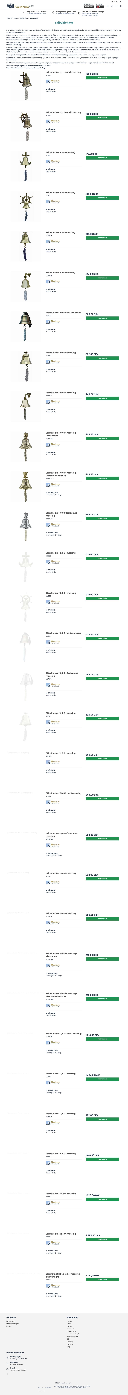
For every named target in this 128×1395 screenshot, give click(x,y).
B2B (68, 1339)
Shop (69, 1324)
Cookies (70, 1342)
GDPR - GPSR (71, 1331)
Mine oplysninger (12, 1324)
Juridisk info (71, 1329)
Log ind (8, 1326)
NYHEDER (70, 1344)
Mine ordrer (10, 1321)
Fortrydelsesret (72, 1336)
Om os (69, 1326)
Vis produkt (102, 78)
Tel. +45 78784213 (16, 1365)
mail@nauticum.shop (18, 1370)
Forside (69, 1321)
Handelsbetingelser (74, 1334)
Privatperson (89, 7)
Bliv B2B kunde (117, 2)
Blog (68, 1347)
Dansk (100, 7)
